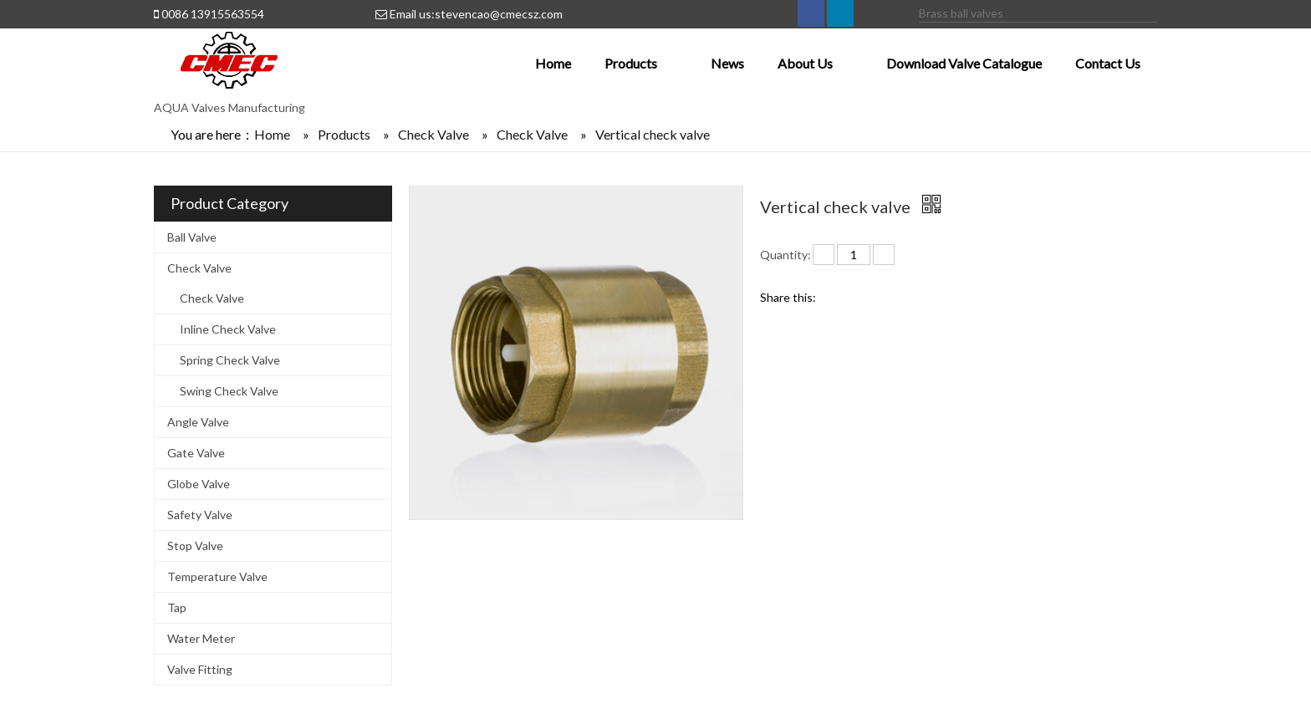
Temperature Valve (217, 576)
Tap (176, 607)
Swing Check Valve (229, 391)
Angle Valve (198, 422)
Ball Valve (192, 237)
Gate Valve (196, 453)
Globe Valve (198, 484)
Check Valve (199, 268)
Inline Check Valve (228, 329)
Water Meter (201, 638)
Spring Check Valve (230, 360)
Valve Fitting (199, 669)
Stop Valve (195, 545)
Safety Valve (199, 514)
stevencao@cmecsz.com (499, 14)
